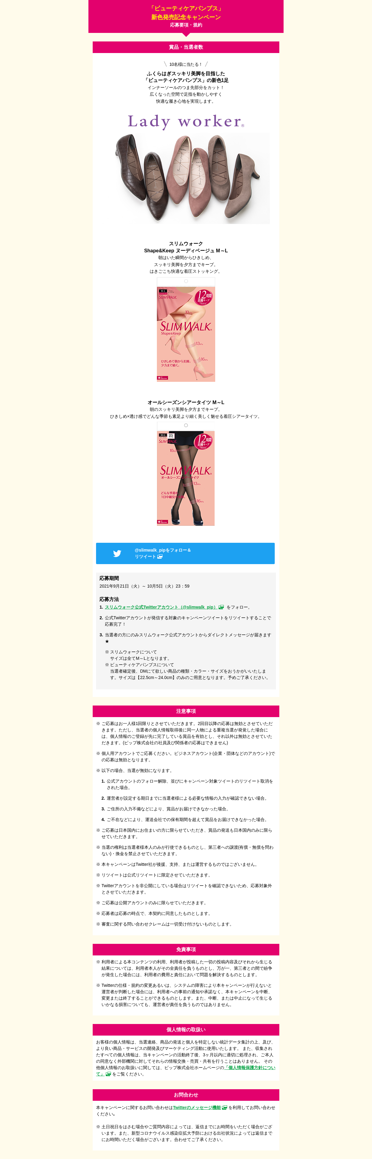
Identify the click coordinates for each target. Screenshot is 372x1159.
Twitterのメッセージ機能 (197, 1107)
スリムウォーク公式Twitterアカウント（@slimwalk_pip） (161, 607)
